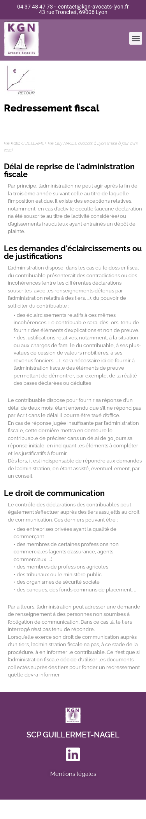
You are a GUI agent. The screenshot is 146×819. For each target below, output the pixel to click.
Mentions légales (73, 773)
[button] (135, 36)
